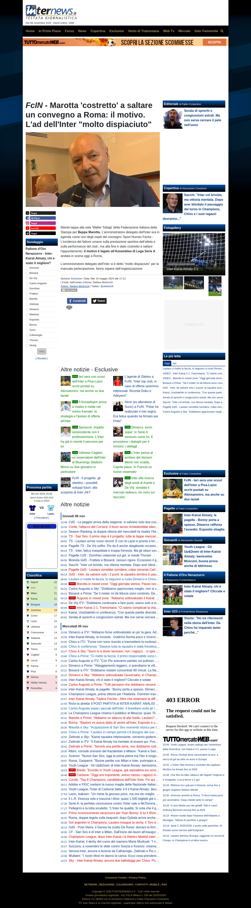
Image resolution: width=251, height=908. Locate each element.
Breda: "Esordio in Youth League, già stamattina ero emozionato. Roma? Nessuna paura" (135, 770)
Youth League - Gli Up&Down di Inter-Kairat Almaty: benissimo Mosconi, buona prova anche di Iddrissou (142, 765)
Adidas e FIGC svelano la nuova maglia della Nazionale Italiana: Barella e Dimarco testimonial (134, 784)
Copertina (171, 188)
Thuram (33, 340)
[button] (41, 351)
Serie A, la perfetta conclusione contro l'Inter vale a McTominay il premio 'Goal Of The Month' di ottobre (140, 803)
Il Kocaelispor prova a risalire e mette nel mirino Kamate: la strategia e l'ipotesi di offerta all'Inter (84, 411)
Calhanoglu (35, 335)
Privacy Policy (137, 877)
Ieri (174, 363)
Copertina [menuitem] (98, 31)
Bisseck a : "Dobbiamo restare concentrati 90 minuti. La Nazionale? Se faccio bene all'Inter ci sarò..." (142, 670)
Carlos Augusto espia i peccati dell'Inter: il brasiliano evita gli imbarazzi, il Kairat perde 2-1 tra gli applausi (142, 708)
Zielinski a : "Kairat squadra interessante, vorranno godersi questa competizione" (128, 737)
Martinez (34, 314)
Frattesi (33, 293)
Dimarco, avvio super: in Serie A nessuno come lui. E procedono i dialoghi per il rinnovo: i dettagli (133, 437)
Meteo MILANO (41, 526)
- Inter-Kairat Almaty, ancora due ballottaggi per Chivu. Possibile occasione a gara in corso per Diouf (142, 860)
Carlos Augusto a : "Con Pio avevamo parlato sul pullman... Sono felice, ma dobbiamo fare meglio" (140, 660)
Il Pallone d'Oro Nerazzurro (184, 575)
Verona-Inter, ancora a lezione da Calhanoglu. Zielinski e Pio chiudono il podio (123, 851)
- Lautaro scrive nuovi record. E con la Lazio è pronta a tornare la (121, 541)
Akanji (32, 345)
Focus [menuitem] (69, 31)
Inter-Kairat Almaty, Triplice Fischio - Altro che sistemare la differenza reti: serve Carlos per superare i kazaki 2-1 (147, 699)
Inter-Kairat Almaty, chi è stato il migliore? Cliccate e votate (110, 679)
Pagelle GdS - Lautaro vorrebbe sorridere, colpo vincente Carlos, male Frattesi (207, 406)
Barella (33, 298)
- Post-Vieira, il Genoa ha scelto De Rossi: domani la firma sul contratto (122, 827)
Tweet (99, 301)
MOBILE (155, 884)
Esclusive (76, 278)
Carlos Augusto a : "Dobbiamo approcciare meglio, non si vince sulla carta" (124, 588)
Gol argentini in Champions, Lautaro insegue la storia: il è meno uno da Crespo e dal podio (136, 822)
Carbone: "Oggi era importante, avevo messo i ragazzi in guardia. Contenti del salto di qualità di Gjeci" (144, 775)
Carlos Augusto (38, 283)
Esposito (34, 319)
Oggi (167, 363)
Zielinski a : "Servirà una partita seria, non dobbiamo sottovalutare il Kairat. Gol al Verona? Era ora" (142, 746)
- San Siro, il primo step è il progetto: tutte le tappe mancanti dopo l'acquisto (124, 536)
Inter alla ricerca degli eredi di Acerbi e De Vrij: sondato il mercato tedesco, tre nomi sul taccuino (134, 487)
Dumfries (34, 288)
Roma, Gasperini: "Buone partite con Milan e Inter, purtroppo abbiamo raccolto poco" (128, 760)
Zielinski (34, 304)
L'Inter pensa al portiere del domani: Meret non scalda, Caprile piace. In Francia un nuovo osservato (133, 462)
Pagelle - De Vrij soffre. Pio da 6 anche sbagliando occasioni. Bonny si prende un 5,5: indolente (138, 546)
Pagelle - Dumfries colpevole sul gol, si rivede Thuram (110, 555)
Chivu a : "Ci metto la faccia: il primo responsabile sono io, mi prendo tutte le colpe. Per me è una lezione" (147, 656)
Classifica (34, 575)
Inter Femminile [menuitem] (206, 31)
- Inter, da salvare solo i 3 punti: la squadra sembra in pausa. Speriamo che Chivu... (131, 574)
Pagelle (169, 508)
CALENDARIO (124, 884)
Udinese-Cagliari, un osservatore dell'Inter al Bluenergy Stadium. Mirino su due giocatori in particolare (83, 462)
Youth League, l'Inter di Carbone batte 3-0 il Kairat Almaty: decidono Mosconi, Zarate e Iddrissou (136, 789)
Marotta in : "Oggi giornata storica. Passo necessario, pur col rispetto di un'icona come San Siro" (148, 584)
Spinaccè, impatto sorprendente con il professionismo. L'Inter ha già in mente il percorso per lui (82, 437)
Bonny (33, 324)
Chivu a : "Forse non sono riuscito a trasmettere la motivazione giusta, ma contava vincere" (135, 641)
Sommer (34, 267)
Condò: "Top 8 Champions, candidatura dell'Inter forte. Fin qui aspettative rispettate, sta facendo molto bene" (145, 779)
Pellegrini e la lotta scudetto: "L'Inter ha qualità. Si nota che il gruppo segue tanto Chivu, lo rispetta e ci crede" (145, 808)
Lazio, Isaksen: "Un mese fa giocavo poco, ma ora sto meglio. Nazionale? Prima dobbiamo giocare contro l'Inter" (147, 794)
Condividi (77, 301)
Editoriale (171, 104)
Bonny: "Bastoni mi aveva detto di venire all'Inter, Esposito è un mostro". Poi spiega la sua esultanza (139, 722)
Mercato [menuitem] (184, 31)
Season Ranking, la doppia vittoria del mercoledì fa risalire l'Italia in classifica (122, 531)
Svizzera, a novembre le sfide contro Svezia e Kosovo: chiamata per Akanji (121, 846)
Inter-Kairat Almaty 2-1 (182, 269)
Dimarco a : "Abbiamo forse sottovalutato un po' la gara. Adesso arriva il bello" (126, 632)
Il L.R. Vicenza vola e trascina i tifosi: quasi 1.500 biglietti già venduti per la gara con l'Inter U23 (135, 798)
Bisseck (33, 272)
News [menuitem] (82, 31)
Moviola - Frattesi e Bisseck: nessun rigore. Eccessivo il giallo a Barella (122, 560)
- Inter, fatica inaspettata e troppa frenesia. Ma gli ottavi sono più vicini (120, 550)
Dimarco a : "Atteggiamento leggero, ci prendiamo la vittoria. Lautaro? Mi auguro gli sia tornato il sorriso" (146, 665)
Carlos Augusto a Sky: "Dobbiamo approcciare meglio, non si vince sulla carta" (207, 411)
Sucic (32, 329)
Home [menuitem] (30, 31)
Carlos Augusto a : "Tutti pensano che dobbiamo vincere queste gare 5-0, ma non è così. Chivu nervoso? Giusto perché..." (158, 684)
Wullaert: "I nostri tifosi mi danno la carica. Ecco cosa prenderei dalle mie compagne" (128, 855)
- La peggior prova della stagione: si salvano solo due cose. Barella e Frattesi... (127, 522)
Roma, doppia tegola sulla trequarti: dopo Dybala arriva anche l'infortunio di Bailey (126, 817)
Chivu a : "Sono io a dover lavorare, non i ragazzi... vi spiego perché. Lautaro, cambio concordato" (140, 651)
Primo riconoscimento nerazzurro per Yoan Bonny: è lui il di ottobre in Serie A (140, 813)
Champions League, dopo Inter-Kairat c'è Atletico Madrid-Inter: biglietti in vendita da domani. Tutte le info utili (145, 836)
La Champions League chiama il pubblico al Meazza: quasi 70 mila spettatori (122, 713)
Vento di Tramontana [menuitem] (143, 31)
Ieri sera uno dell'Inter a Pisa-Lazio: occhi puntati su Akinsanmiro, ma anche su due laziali (83, 386)
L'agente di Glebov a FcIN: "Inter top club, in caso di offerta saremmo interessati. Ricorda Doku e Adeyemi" (135, 386)
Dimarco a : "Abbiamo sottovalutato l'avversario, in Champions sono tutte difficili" (128, 675)
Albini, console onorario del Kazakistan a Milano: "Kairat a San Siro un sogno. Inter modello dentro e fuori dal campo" (150, 751)
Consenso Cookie (116, 877)
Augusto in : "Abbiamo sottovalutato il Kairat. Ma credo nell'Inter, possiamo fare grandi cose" (145, 598)
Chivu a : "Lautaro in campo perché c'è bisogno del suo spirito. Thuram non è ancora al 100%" (139, 732)
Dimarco (34, 309)
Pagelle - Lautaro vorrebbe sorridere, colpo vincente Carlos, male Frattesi (124, 569)
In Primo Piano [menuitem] (50, 31)
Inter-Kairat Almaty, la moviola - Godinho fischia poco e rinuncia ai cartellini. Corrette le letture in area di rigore (145, 637)
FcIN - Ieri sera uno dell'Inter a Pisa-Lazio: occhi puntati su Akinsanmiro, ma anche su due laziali (204, 490)
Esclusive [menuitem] (116, 31)
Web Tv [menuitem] (168, 31)
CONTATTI (141, 884)
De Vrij (33, 278)
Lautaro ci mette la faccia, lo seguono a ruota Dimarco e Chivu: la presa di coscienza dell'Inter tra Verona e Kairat (148, 579)
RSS (164, 884)
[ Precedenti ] (41, 517)
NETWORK (90, 884)
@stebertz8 (107, 286)
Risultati (41, 358)
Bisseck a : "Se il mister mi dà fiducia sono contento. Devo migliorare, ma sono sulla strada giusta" (142, 593)
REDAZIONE (106, 884)
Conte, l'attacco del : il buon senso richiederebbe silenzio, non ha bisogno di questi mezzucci (139, 527)
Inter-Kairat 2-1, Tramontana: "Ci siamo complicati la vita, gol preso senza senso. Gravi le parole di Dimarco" (149, 607)
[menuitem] (222, 31)
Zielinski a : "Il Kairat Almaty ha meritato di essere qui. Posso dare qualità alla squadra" (132, 741)
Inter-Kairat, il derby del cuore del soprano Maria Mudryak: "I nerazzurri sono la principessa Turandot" (139, 841)
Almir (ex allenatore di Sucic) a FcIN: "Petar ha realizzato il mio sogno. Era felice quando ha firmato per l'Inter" (135, 411)
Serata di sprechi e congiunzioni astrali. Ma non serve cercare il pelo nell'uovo (123, 617)
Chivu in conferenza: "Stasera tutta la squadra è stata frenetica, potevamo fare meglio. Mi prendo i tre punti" (144, 646)
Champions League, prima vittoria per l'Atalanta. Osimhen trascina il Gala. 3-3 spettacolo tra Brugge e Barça (145, 694)
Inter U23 (170, 611)
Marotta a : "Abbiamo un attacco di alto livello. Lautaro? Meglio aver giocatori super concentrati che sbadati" (148, 718)
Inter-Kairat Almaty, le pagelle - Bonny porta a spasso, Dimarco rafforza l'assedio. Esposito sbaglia (137, 689)
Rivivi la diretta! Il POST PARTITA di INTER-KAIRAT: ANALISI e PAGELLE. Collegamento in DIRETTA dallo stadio (148, 703)
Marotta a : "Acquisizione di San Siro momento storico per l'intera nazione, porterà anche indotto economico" (147, 727)
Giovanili (170, 540)
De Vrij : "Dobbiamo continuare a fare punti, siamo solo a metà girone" (120, 603)
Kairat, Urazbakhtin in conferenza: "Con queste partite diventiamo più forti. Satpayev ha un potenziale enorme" (146, 612)
